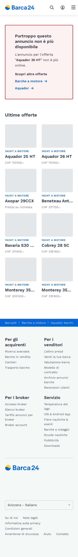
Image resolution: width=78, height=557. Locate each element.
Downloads (52, 445)
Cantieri (10, 362)
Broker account (16, 425)
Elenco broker (15, 409)
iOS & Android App (57, 414)
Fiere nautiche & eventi (56, 422)
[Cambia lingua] (39, 505)
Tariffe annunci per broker (19, 417)
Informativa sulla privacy (22, 523)
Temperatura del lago (56, 406)
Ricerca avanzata (17, 351)
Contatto (62, 534)
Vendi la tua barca (57, 356)
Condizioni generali (18, 528)
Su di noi (11, 517)
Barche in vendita (17, 356)
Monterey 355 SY (22, 289)
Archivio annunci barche (56, 380)
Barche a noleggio (56, 429)
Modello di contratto (51, 370)
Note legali (30, 517)
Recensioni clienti (56, 387)
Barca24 (11, 322)
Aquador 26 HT (57, 156)
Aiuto (47, 534)
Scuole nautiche (55, 435)
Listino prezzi (53, 351)
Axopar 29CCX (19, 200)
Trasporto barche (17, 367)
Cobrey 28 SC (55, 245)
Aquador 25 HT (20, 156)
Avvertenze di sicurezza (22, 534)
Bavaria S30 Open (23, 245)
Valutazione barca (57, 362)
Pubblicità (51, 440)
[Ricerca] (52, 7)
